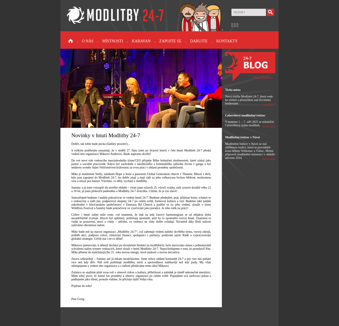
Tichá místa (232, 90)
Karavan (141, 41)
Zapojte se (170, 41)
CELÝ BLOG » (262, 77)
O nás (88, 41)
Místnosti (112, 41)
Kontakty (227, 41)
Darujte (198, 41)
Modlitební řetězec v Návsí (242, 137)
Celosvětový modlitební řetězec (245, 115)
